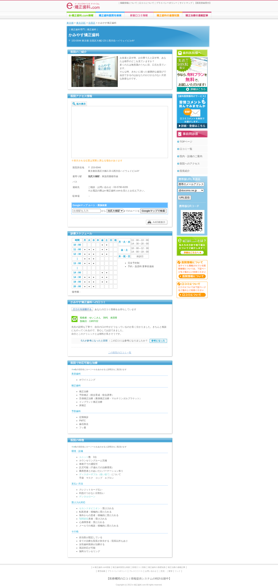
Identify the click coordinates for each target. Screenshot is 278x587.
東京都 (70, 23)
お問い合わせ (151, 571)
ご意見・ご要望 (165, 571)
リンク (178, 571)
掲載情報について (128, 3)
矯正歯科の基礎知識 (156, 567)
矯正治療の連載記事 (176, 567)
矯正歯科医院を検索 (121, 567)
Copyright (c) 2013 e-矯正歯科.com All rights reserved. (139, 585)
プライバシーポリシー (166, 3)
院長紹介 (185, 170)
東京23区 (81, 23)
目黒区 (91, 23)
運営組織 (101, 571)
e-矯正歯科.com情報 (101, 567)
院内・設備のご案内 (191, 156)
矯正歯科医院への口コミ (139, 15)
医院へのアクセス (190, 163)
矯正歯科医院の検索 (110, 15)
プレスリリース (136, 571)
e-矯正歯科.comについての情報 (81, 15)
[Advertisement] (192, 358)
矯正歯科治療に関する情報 (167, 15)
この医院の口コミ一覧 (119, 352)
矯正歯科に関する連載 (196, 15)
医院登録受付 (203, 3)
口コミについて (146, 3)
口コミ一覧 (186, 148)
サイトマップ (186, 3)
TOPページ (186, 141)
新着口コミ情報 (139, 567)
